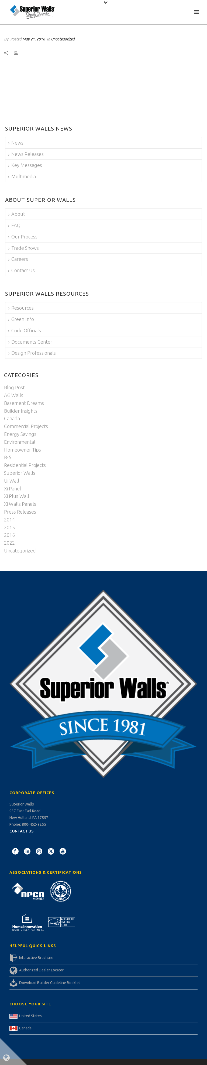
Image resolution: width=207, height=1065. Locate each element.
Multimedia (22, 176)
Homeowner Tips (22, 449)
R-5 (7, 457)
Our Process (22, 236)
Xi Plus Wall (16, 496)
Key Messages (25, 165)
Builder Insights (20, 410)
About (16, 214)
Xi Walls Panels (20, 503)
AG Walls (13, 395)
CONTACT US (21, 831)
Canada (12, 418)
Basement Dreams (24, 403)
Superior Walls (19, 472)
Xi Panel (12, 488)
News (15, 142)
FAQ (14, 225)
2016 (9, 534)
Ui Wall (11, 480)
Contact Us (21, 270)
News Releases (26, 154)
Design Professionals (32, 353)
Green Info (21, 319)
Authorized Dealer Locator (41, 970)
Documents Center (30, 341)
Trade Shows (23, 248)
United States (30, 1016)
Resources (21, 307)
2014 (9, 519)
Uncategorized (63, 39)
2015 (9, 527)
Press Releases (20, 511)
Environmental (19, 441)
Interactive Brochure (36, 957)
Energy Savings (20, 434)
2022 (9, 542)
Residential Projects (25, 465)
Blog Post (14, 387)
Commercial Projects (26, 426)
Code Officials (24, 330)
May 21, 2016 (33, 39)
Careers (18, 259)
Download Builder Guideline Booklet (49, 983)
